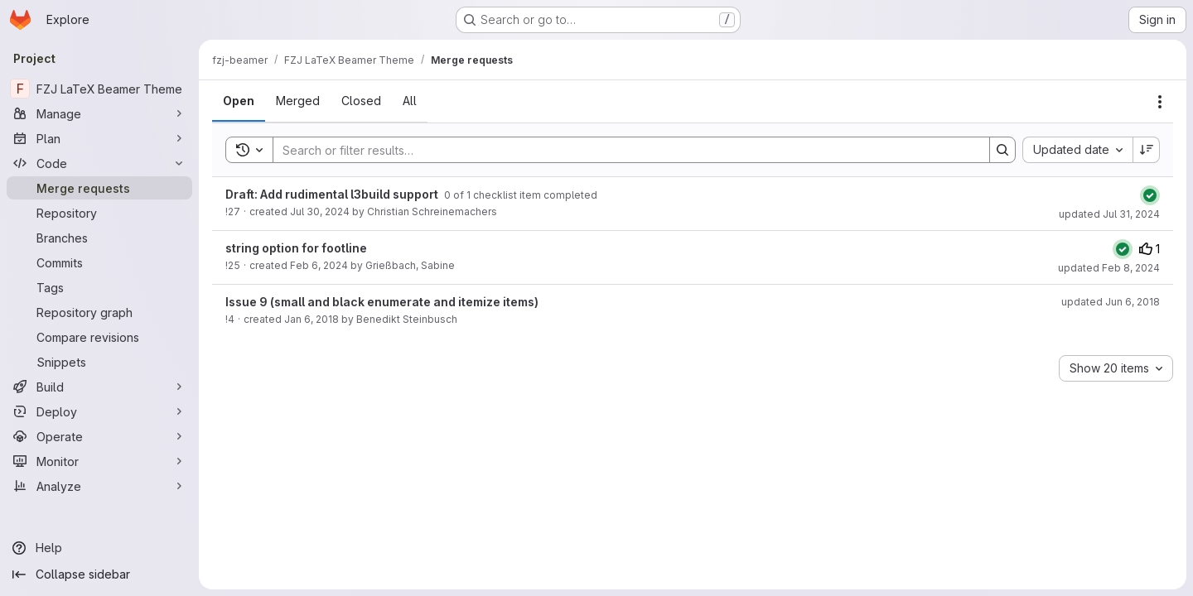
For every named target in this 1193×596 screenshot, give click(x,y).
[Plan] (99, 138)
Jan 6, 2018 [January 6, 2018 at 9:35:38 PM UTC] (311, 319)
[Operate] (99, 436)
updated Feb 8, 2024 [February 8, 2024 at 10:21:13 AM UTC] (1109, 268)
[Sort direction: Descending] (1146, 150)
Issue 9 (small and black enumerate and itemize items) (382, 302)
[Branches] (99, 237)
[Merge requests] (99, 187)
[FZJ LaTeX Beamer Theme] (99, 88)
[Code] (99, 163)
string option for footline (296, 248)
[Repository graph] (99, 312)
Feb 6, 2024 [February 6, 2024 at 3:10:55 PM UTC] (319, 265)
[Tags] (99, 287)
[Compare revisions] (99, 336)
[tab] (238, 101)
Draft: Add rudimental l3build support (333, 194)
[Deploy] (99, 411)
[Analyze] (99, 485)
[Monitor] (99, 461)
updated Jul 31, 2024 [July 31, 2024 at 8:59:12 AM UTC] (1109, 214)
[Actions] (1160, 102)
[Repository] (99, 212)
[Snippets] (99, 361)
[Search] (623, 150)
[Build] (99, 386)
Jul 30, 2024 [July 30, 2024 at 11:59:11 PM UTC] (320, 211)
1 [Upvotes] (1149, 249)
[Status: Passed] (1150, 195)
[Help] (99, 548)
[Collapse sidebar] (99, 574)
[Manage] (99, 113)
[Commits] (99, 262)
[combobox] (1077, 150)
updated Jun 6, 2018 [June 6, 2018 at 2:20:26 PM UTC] (1110, 302)
